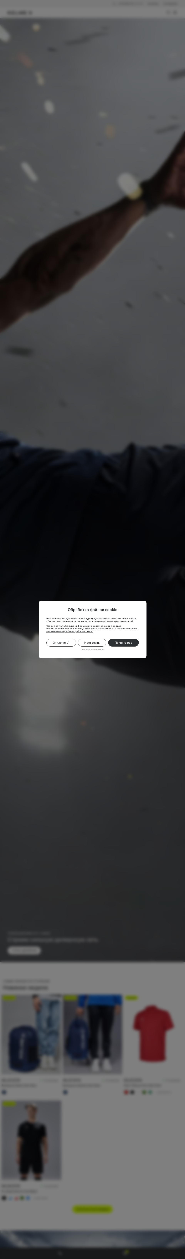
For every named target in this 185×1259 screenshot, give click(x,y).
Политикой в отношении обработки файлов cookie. (91, 630)
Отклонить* (61, 642)
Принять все (123, 642)
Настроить (92, 642)
